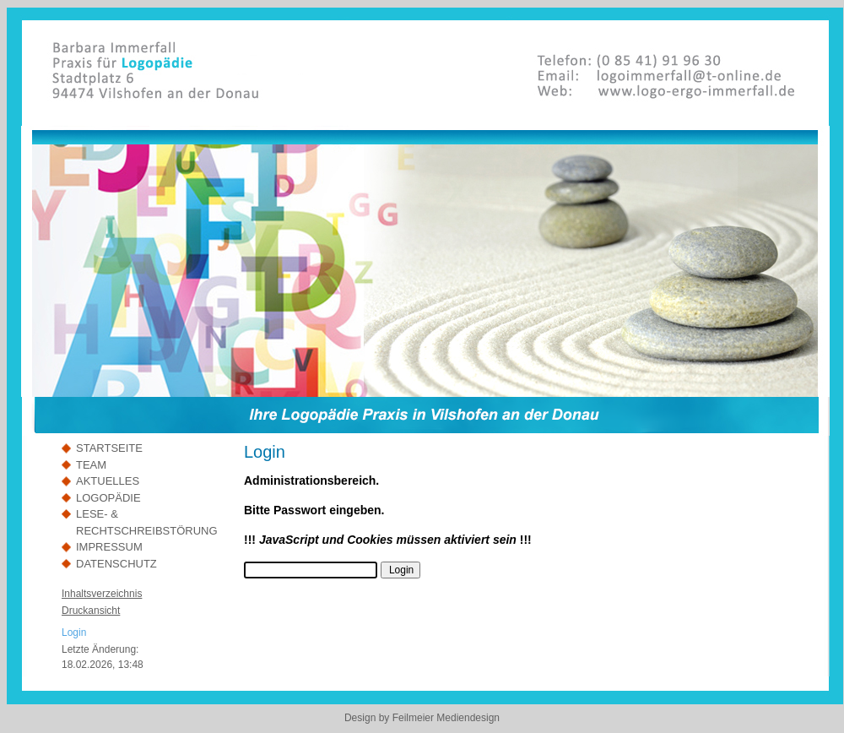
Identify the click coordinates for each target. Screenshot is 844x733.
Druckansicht (91, 610)
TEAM (91, 465)
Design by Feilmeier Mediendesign (422, 718)
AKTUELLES (107, 481)
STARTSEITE (109, 448)
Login (74, 632)
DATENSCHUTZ (116, 563)
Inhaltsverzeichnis (102, 594)
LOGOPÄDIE (108, 497)
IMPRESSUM (109, 546)
